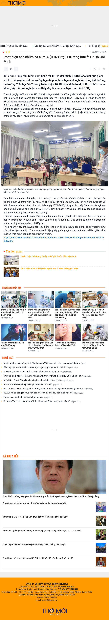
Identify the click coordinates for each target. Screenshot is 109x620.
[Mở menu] (3, 3)
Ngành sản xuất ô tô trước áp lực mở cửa (29, 397)
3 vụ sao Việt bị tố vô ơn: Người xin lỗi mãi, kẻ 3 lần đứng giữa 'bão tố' (42, 401)
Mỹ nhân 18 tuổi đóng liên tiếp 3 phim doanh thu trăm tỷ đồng (38, 380)
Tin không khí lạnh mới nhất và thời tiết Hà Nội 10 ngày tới (38, 371)
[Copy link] (99, 68)
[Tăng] (16, 69)
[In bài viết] (103, 69)
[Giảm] (6, 69)
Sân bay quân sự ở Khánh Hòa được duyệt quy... (61, 46)
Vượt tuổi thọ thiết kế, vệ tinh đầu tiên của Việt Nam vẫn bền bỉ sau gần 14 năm (45, 363)
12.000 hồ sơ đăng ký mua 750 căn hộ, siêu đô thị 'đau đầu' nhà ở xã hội (43, 392)
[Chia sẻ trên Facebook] (90, 69)
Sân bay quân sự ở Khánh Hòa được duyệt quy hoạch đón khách (40, 367)
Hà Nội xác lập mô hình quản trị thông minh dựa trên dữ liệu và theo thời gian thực (48, 388)
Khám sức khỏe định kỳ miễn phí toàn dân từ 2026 (33, 384)
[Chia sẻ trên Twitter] (94, 69)
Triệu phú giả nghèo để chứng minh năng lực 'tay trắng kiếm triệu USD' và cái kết (47, 376)
